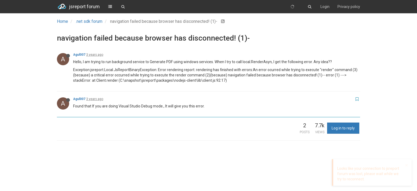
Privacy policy (348, 7)
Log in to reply (343, 128)
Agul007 (79, 55)
